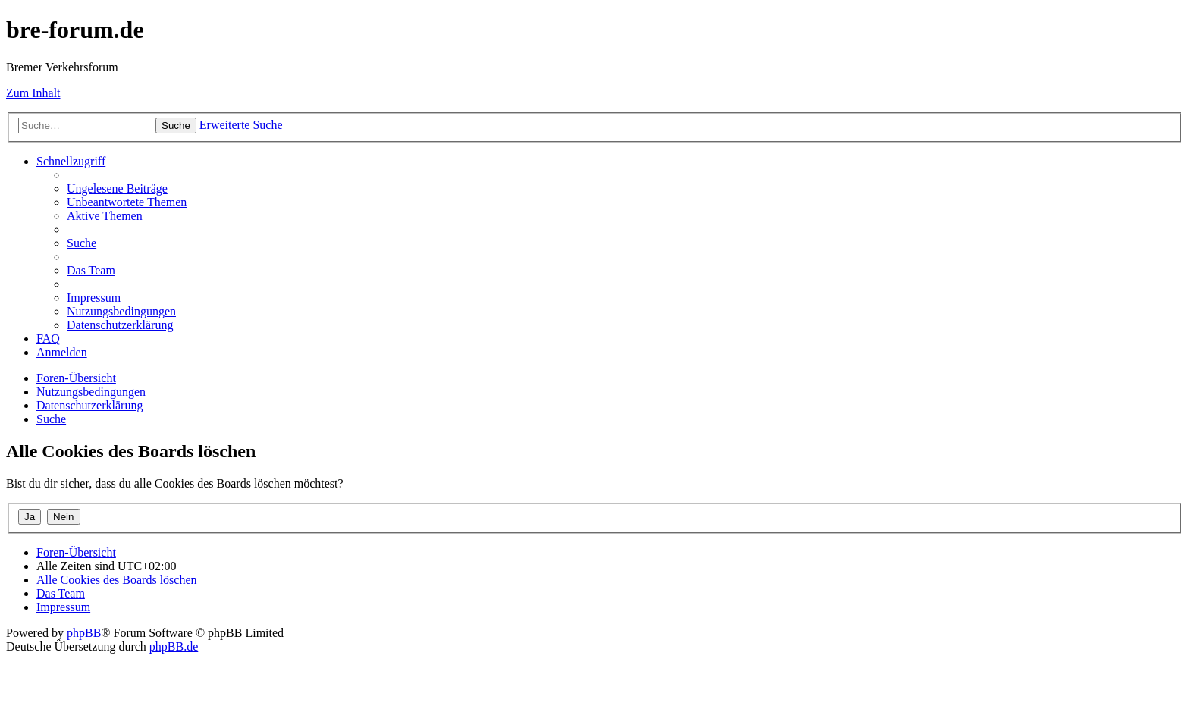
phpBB (84, 632)
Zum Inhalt (33, 92)
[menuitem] (117, 188)
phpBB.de (173, 646)
